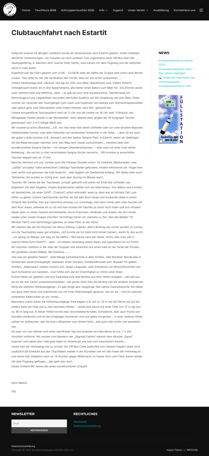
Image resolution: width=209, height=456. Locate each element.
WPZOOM (192, 449)
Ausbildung (161, 10)
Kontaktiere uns (184, 10)
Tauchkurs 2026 (45, 10)
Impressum (80, 421)
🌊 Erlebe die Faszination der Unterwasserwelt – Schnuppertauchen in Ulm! (177, 82)
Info (103, 10)
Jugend (118, 10)
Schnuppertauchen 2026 (77, 10)
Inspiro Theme (174, 449)
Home (26, 10)
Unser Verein (138, 10)
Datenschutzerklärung (87, 426)
